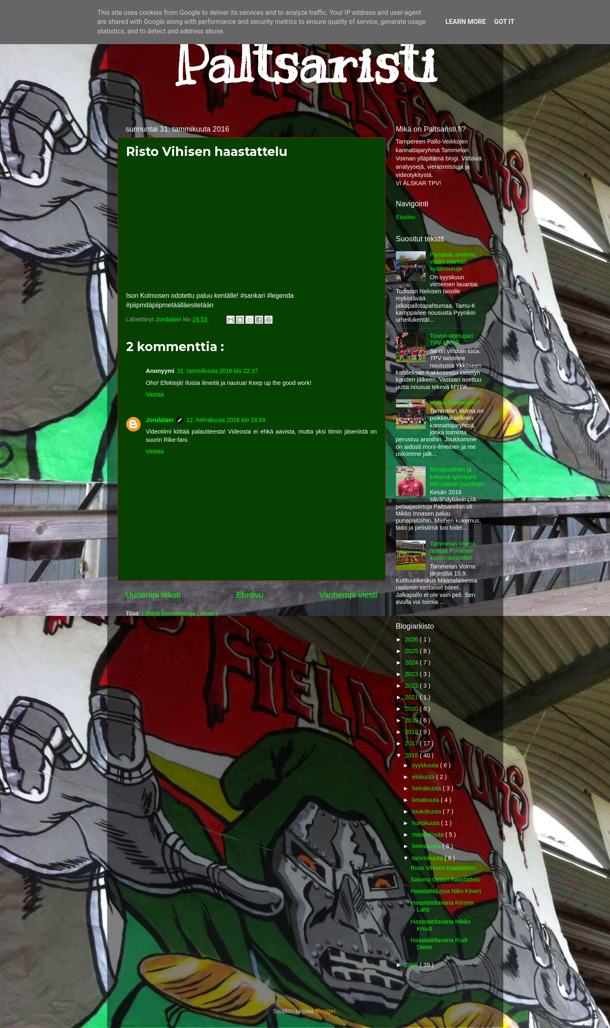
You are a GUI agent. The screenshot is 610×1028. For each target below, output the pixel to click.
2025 (412, 651)
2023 (412, 674)
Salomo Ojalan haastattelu (445, 879)
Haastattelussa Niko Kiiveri (445, 891)
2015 (412, 965)
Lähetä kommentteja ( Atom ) (179, 613)
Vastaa (155, 394)
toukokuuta (427, 811)
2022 (412, 685)
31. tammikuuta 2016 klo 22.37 (217, 371)
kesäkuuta (426, 800)
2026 (412, 639)
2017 (412, 743)
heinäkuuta (427, 788)
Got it (504, 22)
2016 (412, 755)
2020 (412, 708)
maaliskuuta (428, 834)
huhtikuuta (426, 823)
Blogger (325, 1011)
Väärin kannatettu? (455, 402)
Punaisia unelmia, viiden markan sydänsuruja (453, 261)
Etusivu (250, 594)
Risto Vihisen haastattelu (443, 868)
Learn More (465, 22)
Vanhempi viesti (348, 594)
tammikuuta (428, 858)
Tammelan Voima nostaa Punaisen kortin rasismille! (452, 550)
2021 (412, 697)
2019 (412, 720)
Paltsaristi (305, 62)
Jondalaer (160, 420)
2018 (412, 732)
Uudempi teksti (153, 594)
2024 (412, 662)
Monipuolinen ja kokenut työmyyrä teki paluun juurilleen (457, 476)
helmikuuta (427, 846)
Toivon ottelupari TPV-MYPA (451, 339)
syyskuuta (426, 765)
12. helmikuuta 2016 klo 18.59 (225, 420)
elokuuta (424, 776)
